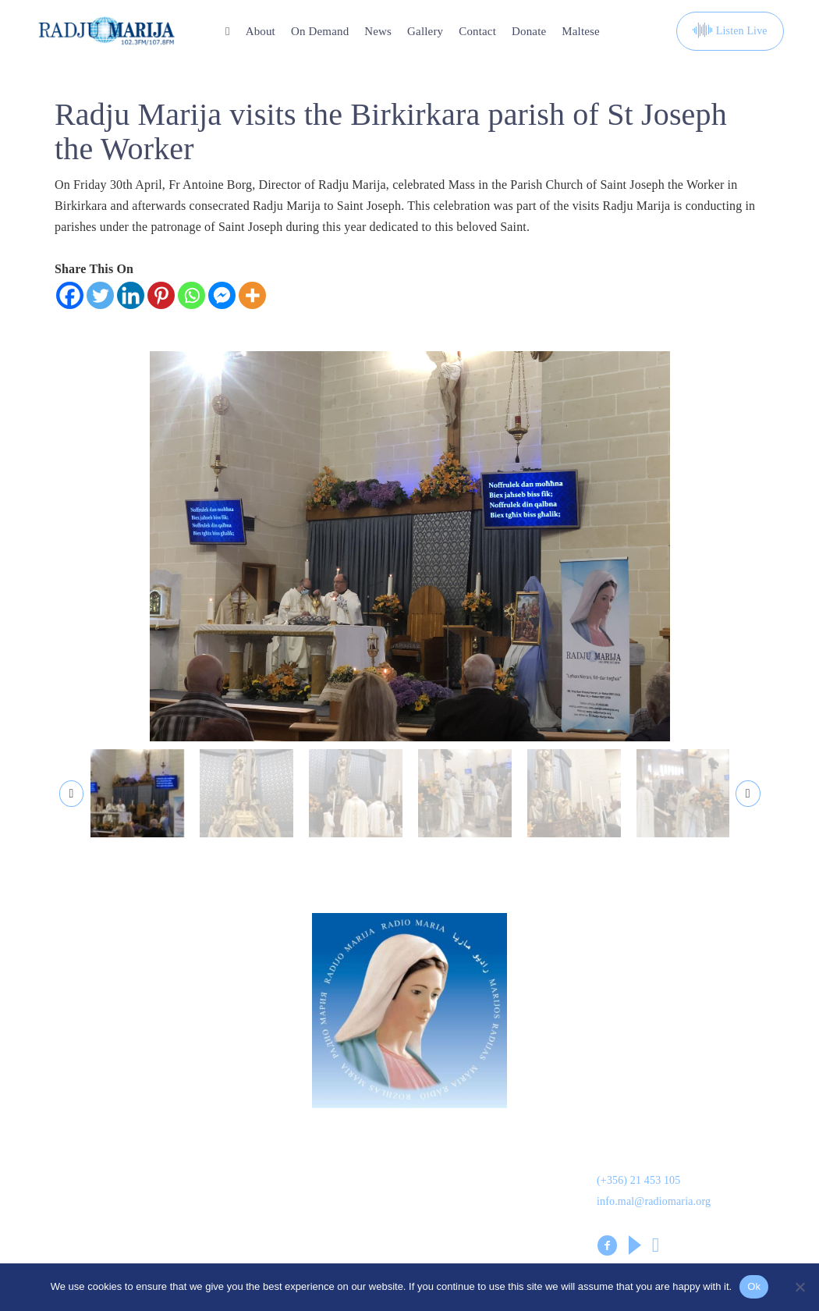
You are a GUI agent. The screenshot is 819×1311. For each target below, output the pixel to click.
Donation (61, 1147)
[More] (252, 295)
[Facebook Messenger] (222, 295)
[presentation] (71, 797)
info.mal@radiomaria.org (654, 1207)
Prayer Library (452, 1220)
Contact (477, 31)
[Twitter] (100, 295)
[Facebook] (69, 295)
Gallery (425, 31)
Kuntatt (431, 1184)
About (260, 31)
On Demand (320, 31)
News (378, 31)
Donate (529, 31)
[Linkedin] (130, 295)
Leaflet (55, 1220)
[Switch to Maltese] (581, 31)
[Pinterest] (161, 295)
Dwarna (245, 1147)
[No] (799, 1287)
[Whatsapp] (191, 295)
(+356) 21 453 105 (638, 1186)
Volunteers (252, 1220)
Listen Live (730, 31)
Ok (753, 1286)
